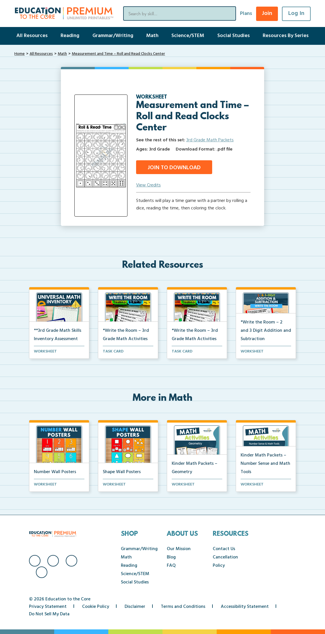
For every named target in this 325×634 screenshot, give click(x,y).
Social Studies (233, 36)
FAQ (171, 565)
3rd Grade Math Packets (210, 140)
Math (152, 36)
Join (267, 13)
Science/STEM (187, 36)
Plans (246, 13)
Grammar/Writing (112, 36)
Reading (70, 36)
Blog (171, 557)
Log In (296, 13)
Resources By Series (286, 36)
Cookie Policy (95, 606)
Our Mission (179, 549)
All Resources (32, 36)
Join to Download (174, 167)
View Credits (148, 185)
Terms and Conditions (183, 606)
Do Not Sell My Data (49, 614)
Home (19, 54)
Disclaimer (135, 606)
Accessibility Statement (245, 606)
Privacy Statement (48, 606)
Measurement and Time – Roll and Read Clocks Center (118, 54)
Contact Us (224, 549)
